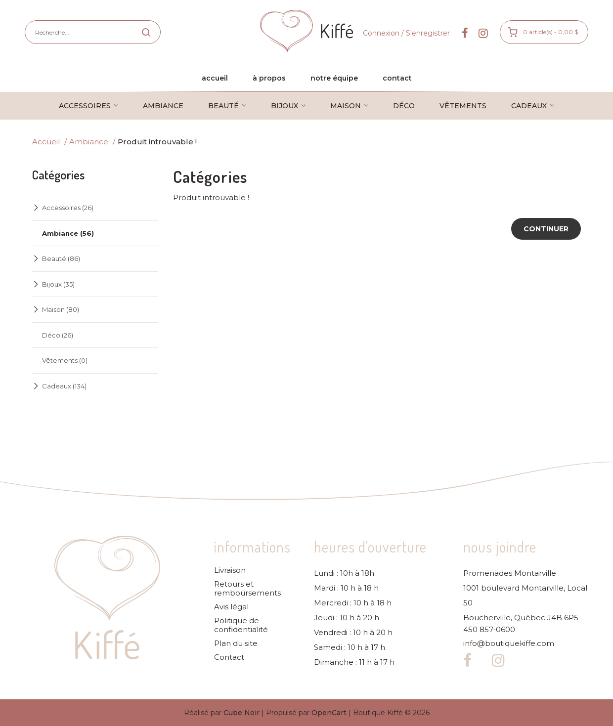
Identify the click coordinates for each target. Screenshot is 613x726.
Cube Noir (241, 712)
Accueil (46, 141)
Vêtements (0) (65, 360)
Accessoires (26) (67, 208)
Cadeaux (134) (64, 386)
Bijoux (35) (58, 284)
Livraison (230, 570)
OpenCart (329, 712)
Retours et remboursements (247, 589)
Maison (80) (60, 309)
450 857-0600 (489, 629)
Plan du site (236, 643)
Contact (229, 657)
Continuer (546, 228)
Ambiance (88, 141)
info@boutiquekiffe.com (508, 643)
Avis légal (231, 606)
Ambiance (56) (68, 233)
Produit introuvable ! (157, 141)
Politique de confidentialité (241, 625)
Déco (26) (57, 335)
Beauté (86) (61, 258)
